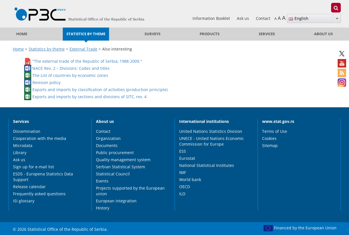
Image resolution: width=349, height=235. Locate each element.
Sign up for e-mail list (33, 166)
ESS (182, 151)
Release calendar (29, 186)
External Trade (83, 49)
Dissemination (26, 131)
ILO (182, 193)
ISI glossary (23, 200)
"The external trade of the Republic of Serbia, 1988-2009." (87, 61)
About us (323, 34)
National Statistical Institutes (206, 165)
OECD (184, 186)
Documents (107, 145)
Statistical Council (113, 174)
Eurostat (187, 158)
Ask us (243, 18)
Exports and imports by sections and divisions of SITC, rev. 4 (89, 96)
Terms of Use (274, 131)
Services (267, 34)
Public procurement (115, 152)
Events (102, 181)
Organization (108, 138)
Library (19, 152)
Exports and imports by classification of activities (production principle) (100, 89)
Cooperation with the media (39, 138)
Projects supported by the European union (130, 190)
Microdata (22, 145)
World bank (190, 179)
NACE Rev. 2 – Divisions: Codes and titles (71, 68)
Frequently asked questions (39, 193)
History (102, 208)
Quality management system (123, 159)
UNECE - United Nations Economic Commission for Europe (211, 141)
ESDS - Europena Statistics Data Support (43, 176)
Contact (263, 18)
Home (21, 34)
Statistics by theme (85, 34)
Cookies (269, 138)
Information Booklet (212, 18)
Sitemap (270, 145)
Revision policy (46, 82)
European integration (116, 200)
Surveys (152, 34)
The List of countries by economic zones (70, 75)
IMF (182, 172)
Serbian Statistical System (120, 166)
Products (210, 34)
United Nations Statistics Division (210, 131)
